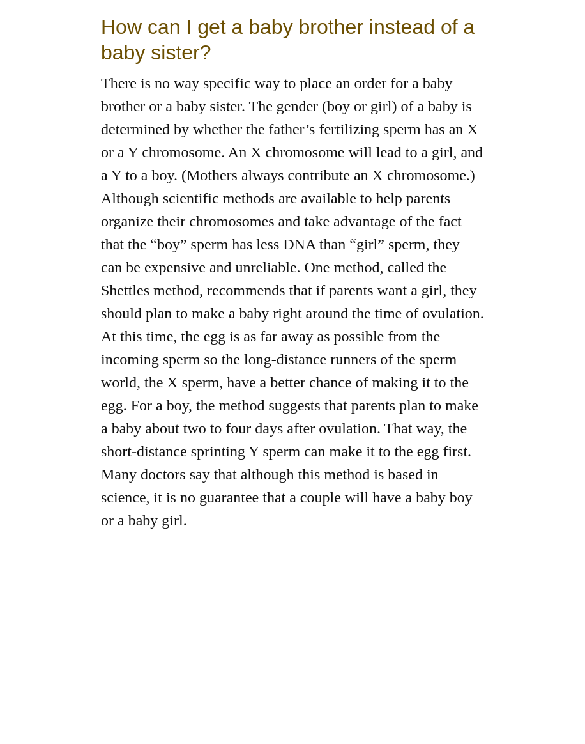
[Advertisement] (292, 654)
